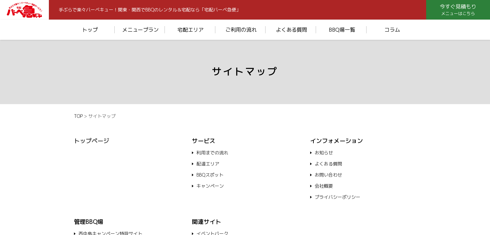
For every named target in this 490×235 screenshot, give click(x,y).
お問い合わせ (328, 175)
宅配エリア (191, 29)
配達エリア (207, 164)
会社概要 (324, 186)
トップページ (91, 141)
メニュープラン (140, 29)
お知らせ (324, 152)
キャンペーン (210, 186)
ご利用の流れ (241, 29)
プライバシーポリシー (337, 197)
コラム (392, 29)
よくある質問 (291, 29)
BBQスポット (209, 175)
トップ (90, 29)
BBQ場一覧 (342, 29)
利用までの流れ (212, 152)
